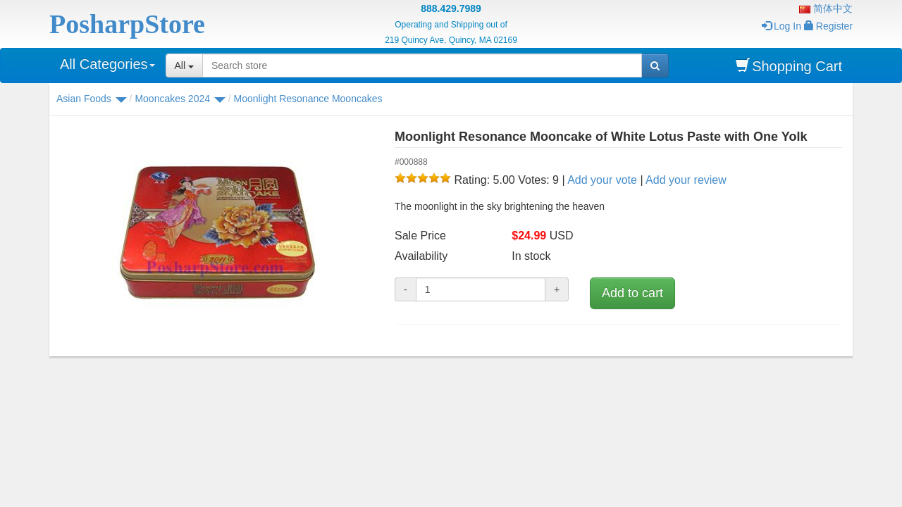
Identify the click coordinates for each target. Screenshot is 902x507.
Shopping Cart (789, 66)
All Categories (107, 64)
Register (828, 26)
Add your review (686, 180)
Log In (781, 26)
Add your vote (602, 180)
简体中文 (826, 8)
